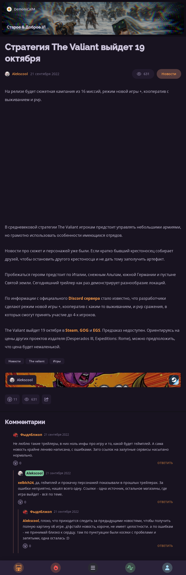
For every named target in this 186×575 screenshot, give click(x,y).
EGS (96, 330)
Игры (57, 361)
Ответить (165, 463)
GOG (84, 330)
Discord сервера (84, 298)
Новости (169, 73)
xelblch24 (26, 482)
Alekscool (34, 473)
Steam (71, 330)
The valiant (37, 361)
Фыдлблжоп (31, 434)
